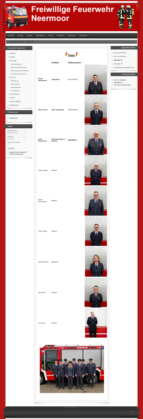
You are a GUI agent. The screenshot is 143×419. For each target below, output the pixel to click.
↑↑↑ (132, 411)
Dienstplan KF (118, 82)
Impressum (72, 35)
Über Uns (13, 77)
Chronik (12, 98)
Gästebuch (60, 35)
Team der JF (118, 60)
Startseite (10, 35)
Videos (50, 35)
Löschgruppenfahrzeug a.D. (19, 74)
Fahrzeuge (13, 61)
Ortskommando (15, 84)
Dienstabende (14, 105)
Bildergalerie (40, 35)
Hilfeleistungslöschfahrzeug (19, 67)
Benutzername (12, 130)
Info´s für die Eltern (120, 56)
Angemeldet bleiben (13, 142)
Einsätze (12, 57)
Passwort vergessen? (16, 154)
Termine (29, 35)
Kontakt (20, 35)
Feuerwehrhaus (15, 94)
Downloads (83, 35)
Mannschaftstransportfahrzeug (19, 70)
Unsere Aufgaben (15, 101)
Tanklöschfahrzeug (16, 64)
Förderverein (14, 118)
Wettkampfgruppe (16, 87)
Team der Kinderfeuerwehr (122, 85)
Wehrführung (14, 81)
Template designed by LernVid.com (128, 416)
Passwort (10, 136)
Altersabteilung (15, 90)
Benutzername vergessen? (18, 152)
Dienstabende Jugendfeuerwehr (124, 67)
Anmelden (11, 148)
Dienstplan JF (118, 64)
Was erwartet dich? (120, 53)
